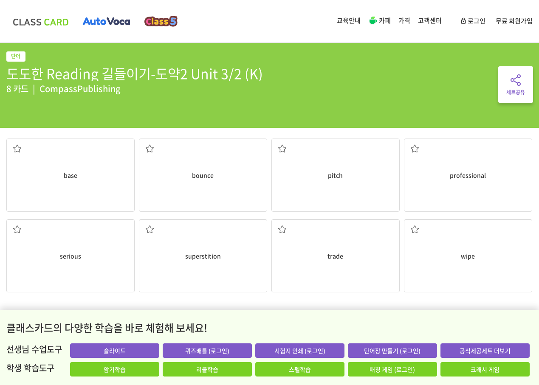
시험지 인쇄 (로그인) (299, 350)
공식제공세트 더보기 (485, 350)
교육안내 (349, 20)
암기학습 (115, 369)
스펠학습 (300, 369)
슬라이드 (115, 350)
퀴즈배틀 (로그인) (207, 350)
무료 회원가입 (514, 20)
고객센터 (430, 20)
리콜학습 (207, 369)
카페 (379, 21)
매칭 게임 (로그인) (392, 369)
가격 (404, 20)
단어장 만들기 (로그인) (392, 350)
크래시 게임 (485, 369)
